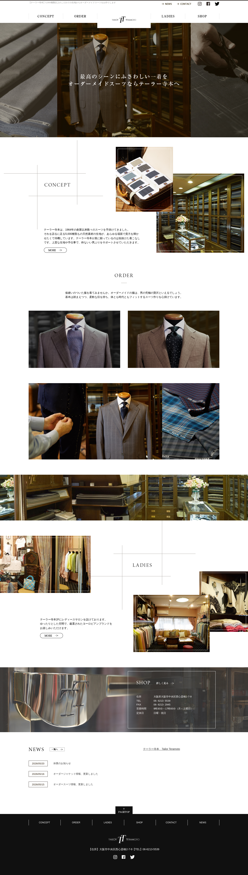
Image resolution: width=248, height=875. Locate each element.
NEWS (202, 822)
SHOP (139, 822)
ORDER (76, 822)
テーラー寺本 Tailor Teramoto (161, 748)
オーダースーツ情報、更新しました (73, 784)
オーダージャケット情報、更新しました (75, 773)
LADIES (108, 822)
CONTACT (171, 822)
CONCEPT (44, 822)
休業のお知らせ (62, 763)
